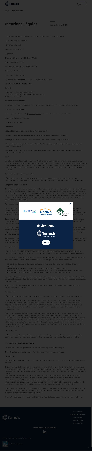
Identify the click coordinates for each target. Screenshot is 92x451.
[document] (46, 225)
